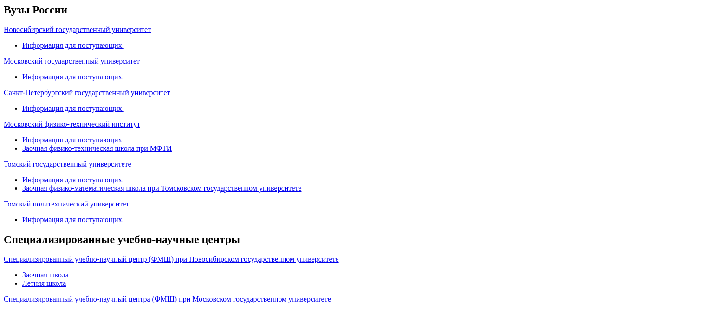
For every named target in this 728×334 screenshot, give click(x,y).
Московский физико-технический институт (72, 124)
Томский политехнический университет (66, 204)
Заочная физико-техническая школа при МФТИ (97, 148)
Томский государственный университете (67, 164)
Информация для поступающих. (73, 45)
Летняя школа (44, 283)
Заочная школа (45, 275)
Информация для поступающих (72, 140)
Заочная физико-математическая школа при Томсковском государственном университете (161, 188)
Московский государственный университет (72, 61)
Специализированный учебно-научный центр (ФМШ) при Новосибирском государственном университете (171, 259)
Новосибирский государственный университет (77, 29)
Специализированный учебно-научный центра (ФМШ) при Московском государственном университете (167, 299)
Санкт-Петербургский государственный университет (87, 92)
